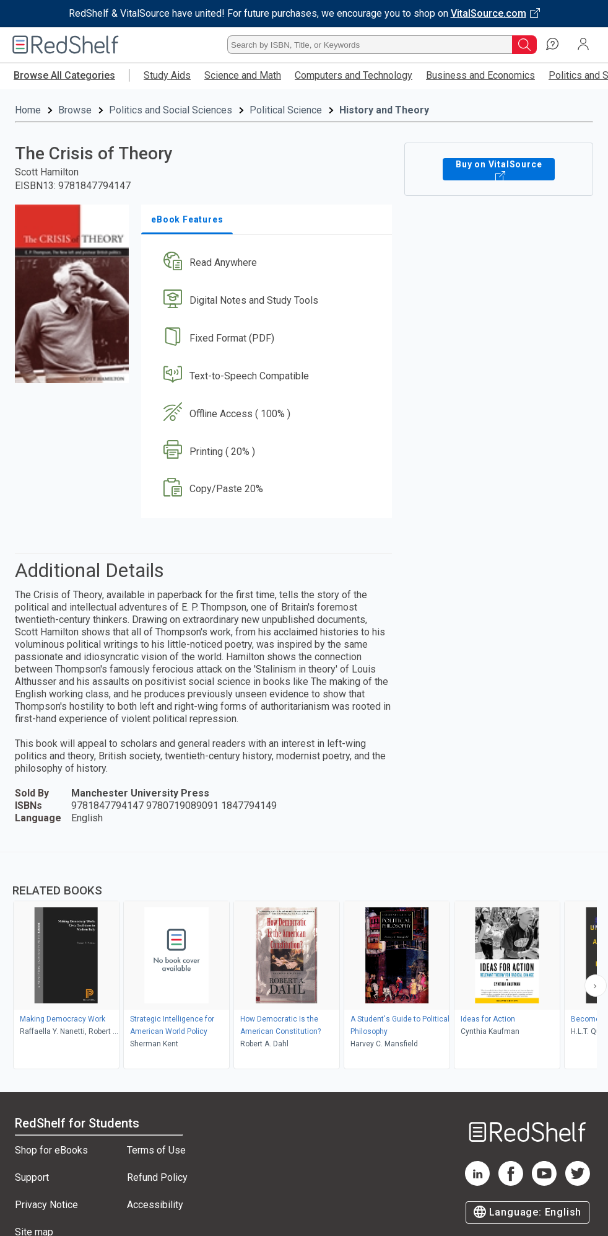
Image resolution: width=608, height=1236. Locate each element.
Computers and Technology (353, 75)
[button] (265, 263)
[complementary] (304, 962)
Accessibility (155, 1205)
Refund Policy (157, 1177)
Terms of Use (156, 1150)
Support (32, 1177)
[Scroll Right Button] (595, 985)
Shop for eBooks (51, 1150)
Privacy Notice (46, 1205)
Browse (75, 110)
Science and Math (242, 75)
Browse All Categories (64, 75)
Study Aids (167, 75)
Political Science (286, 110)
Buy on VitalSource (499, 169)
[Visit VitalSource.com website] (304, 13)
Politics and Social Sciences (170, 110)
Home (28, 110)
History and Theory (384, 110)
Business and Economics (480, 75)
